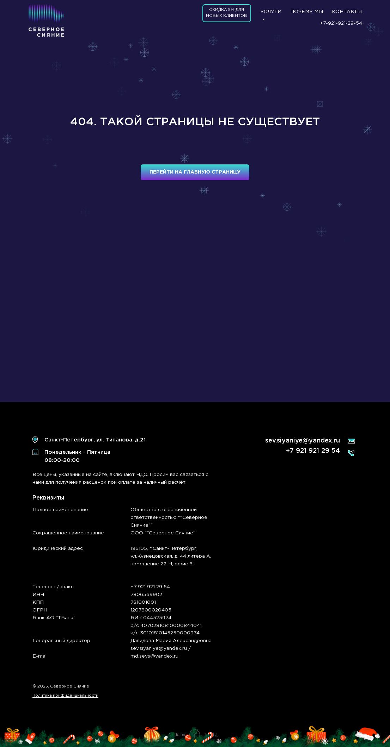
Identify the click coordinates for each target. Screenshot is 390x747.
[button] (226, 13)
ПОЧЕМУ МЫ (306, 12)
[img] (46, 20)
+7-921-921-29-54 (341, 23)
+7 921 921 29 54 (313, 451)
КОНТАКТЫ (347, 12)
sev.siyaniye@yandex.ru (302, 441)
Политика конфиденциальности (65, 695)
